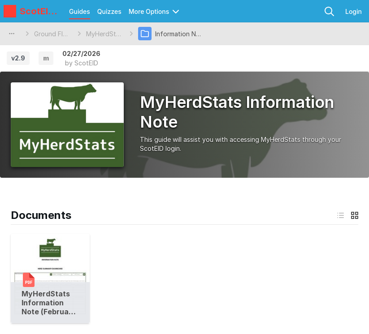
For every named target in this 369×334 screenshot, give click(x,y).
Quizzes (109, 11)
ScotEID (86, 63)
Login (353, 11)
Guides (79, 11)
